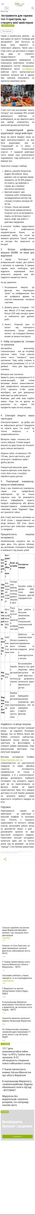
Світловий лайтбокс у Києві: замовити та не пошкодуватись (17, 976)
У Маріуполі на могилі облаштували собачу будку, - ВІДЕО (15, 991)
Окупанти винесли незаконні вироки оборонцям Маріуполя (16, 1019)
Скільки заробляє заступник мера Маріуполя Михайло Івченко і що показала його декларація (15, 931)
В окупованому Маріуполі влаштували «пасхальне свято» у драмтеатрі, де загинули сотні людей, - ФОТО (17, 1006)
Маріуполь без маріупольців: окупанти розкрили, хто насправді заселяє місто (15, 1101)
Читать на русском (6, 31)
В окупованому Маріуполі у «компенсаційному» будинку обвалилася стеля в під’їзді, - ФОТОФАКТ (17, 1086)
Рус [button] (7, 8)
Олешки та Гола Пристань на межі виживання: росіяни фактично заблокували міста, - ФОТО (16, 949)
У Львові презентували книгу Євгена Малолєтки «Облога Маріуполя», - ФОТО (16, 964)
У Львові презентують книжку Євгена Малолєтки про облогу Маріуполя (16, 1072)
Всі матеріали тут (17, 1136)
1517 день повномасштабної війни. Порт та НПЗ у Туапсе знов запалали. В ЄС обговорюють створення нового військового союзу (16, 1056)
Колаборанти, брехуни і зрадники (17, 1124)
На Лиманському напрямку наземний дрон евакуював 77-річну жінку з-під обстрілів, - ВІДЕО (16, 1033)
